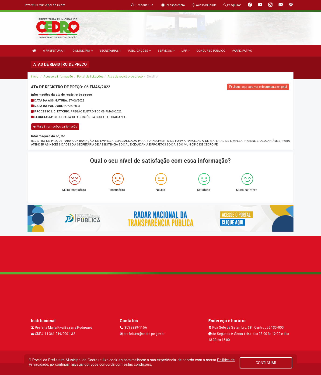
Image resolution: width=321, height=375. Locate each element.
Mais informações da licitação (55, 126)
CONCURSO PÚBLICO (210, 50)
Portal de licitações (90, 76)
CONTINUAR (266, 363)
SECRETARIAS (110, 50)
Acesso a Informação (58, 76)
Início (34, 76)
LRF (185, 50)
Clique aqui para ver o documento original (258, 86)
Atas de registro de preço (125, 76)
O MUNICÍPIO (83, 50)
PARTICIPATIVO (242, 50)
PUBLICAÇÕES (139, 50)
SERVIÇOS (166, 50)
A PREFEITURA (54, 50)
